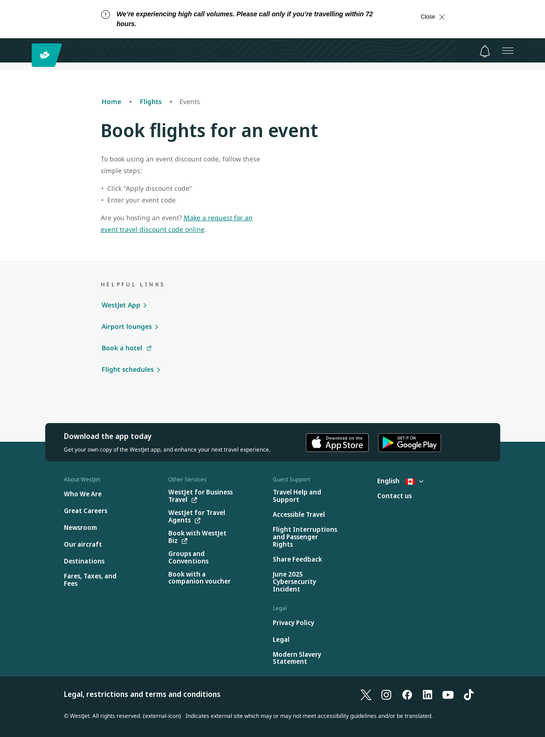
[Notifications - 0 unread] (485, 51)
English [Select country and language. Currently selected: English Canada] (400, 480)
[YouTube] (448, 694)
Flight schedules (128, 369)
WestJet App (121, 304)
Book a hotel (122, 347)
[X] (366, 694)
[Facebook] (407, 694)
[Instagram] (386, 694)
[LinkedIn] (427, 694)
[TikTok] (468, 694)
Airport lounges (127, 326)
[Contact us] (394, 496)
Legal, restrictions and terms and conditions (142, 694)
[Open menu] (507, 50)
